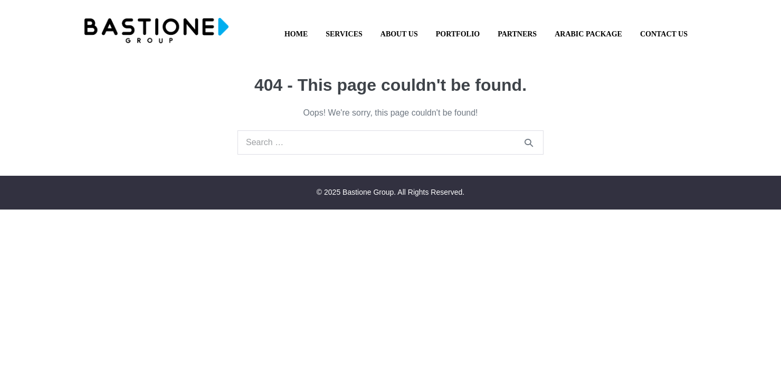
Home (296, 34)
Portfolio (458, 34)
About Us (399, 34)
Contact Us (664, 34)
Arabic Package (588, 34)
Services (344, 34)
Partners (517, 34)
